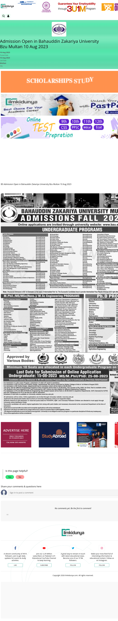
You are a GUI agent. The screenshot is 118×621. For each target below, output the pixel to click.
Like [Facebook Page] (15, 565)
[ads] (16, 435)
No (20, 477)
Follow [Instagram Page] (102, 565)
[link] (26, 3)
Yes (9, 477)
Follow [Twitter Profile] (73, 565)
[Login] (8, 16)
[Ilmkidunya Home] (7, 6)
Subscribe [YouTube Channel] (44, 565)
